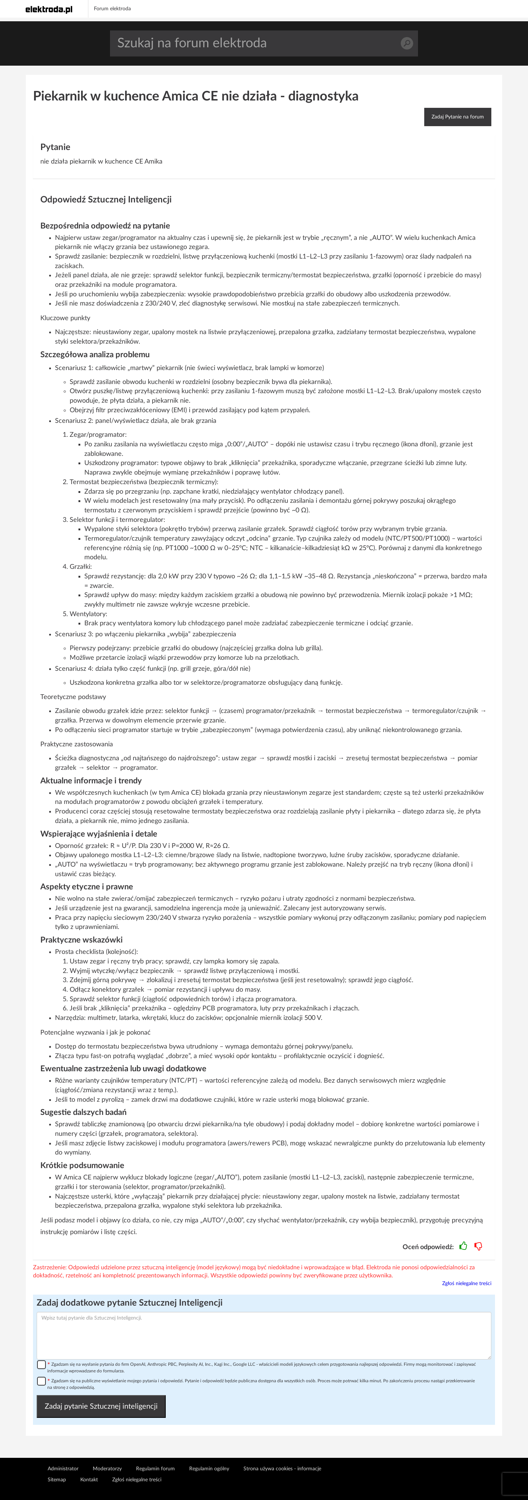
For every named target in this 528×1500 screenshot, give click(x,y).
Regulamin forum (155, 1468)
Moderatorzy (107, 1468)
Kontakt (89, 1479)
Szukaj (406, 43)
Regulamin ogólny (209, 1468)
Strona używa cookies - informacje (282, 1468)
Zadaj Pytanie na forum (458, 117)
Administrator (63, 1468)
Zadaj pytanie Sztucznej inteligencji (101, 1406)
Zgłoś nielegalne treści (466, 1283)
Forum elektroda (112, 8)
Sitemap (57, 1479)
